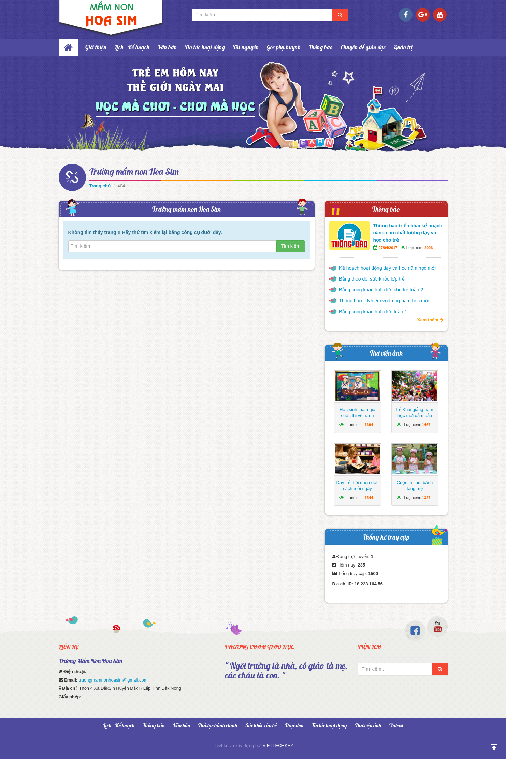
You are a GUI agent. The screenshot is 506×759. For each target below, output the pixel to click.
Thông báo (321, 47)
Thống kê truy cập (386, 537)
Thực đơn (294, 725)
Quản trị (403, 47)
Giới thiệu (95, 47)
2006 (428, 248)
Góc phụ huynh (284, 47)
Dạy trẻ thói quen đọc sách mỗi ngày (357, 485)
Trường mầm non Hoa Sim (134, 171)
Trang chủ (100, 185)
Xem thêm (430, 320)
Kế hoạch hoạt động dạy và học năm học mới (387, 268)
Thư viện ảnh (386, 353)
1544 (369, 498)
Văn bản (167, 47)
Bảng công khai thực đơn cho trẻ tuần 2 (381, 289)
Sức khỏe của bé (261, 725)
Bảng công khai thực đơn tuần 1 (373, 311)
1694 (369, 425)
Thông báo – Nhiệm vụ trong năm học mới (384, 300)
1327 (426, 498)
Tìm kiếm (291, 246)
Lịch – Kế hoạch (132, 47)
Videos (396, 725)
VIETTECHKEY (278, 745)
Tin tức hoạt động (205, 47)
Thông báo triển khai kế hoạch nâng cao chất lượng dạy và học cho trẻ (408, 233)
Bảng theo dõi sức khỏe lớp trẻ (372, 279)
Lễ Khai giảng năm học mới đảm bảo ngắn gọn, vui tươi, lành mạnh (414, 418)
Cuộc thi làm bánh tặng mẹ (415, 485)
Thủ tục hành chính (217, 725)
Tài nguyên (246, 47)
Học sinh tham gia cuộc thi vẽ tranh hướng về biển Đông (357, 415)
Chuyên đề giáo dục (363, 47)
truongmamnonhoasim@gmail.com (113, 680)
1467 (426, 425)
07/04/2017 (388, 248)
